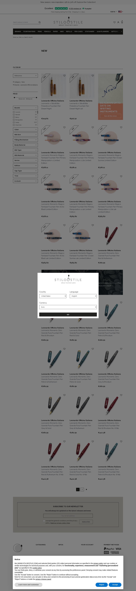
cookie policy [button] (37, 568)
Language (74, 292)
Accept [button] (115, 585)
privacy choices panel (43, 579)
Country (42, 292)
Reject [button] (101, 585)
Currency (43, 303)
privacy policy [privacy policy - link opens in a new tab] (98, 563)
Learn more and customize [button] (28, 585)
